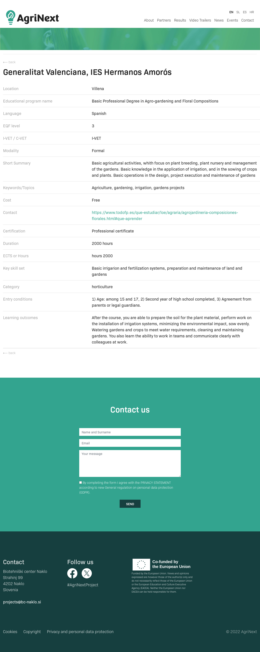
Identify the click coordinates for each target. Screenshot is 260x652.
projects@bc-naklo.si (22, 601)
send (130, 504)
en (231, 12)
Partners (164, 20)
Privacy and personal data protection (80, 631)
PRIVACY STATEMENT (156, 482)
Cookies (10, 631)
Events (232, 20)
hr (252, 12)
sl (238, 12)
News (219, 20)
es (245, 12)
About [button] (149, 20)
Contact (247, 20)
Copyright (32, 631)
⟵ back (9, 62)
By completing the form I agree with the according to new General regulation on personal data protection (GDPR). (126, 487)
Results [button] (180, 20)
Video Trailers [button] (200, 20)
